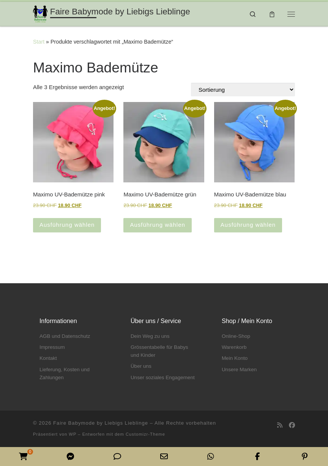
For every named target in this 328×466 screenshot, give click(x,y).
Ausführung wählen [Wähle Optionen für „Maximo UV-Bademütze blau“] (248, 224)
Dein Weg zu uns (150, 336)
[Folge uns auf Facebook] (292, 425)
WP (72, 434)
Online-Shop (236, 336)
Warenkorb (234, 347)
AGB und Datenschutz (64, 336)
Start (38, 42)
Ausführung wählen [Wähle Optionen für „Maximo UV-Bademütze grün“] (157, 224)
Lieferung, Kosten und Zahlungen (64, 373)
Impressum (52, 347)
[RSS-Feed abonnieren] (279, 425)
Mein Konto (235, 358)
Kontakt (48, 358)
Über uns (141, 366)
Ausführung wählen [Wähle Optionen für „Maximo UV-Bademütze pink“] (67, 224)
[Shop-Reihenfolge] (243, 89)
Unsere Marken (239, 369)
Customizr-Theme (145, 434)
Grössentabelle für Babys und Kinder (159, 351)
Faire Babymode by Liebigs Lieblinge (100, 423)
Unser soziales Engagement (163, 377)
